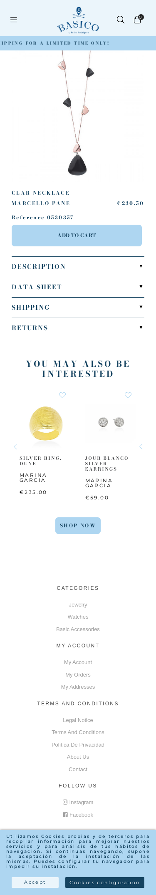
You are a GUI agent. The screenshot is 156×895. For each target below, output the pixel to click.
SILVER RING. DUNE (41, 460)
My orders (78, 675)
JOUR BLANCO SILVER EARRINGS (107, 463)
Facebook (78, 815)
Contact (78, 769)
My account (78, 662)
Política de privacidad (78, 745)
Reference (28, 217)
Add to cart (76, 235)
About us (78, 757)
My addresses (78, 687)
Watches (77, 617)
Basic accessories (78, 629)
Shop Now (78, 525)
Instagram (78, 802)
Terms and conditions (78, 732)
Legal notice (78, 720)
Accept (35, 882)
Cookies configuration (104, 882)
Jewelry (78, 605)
